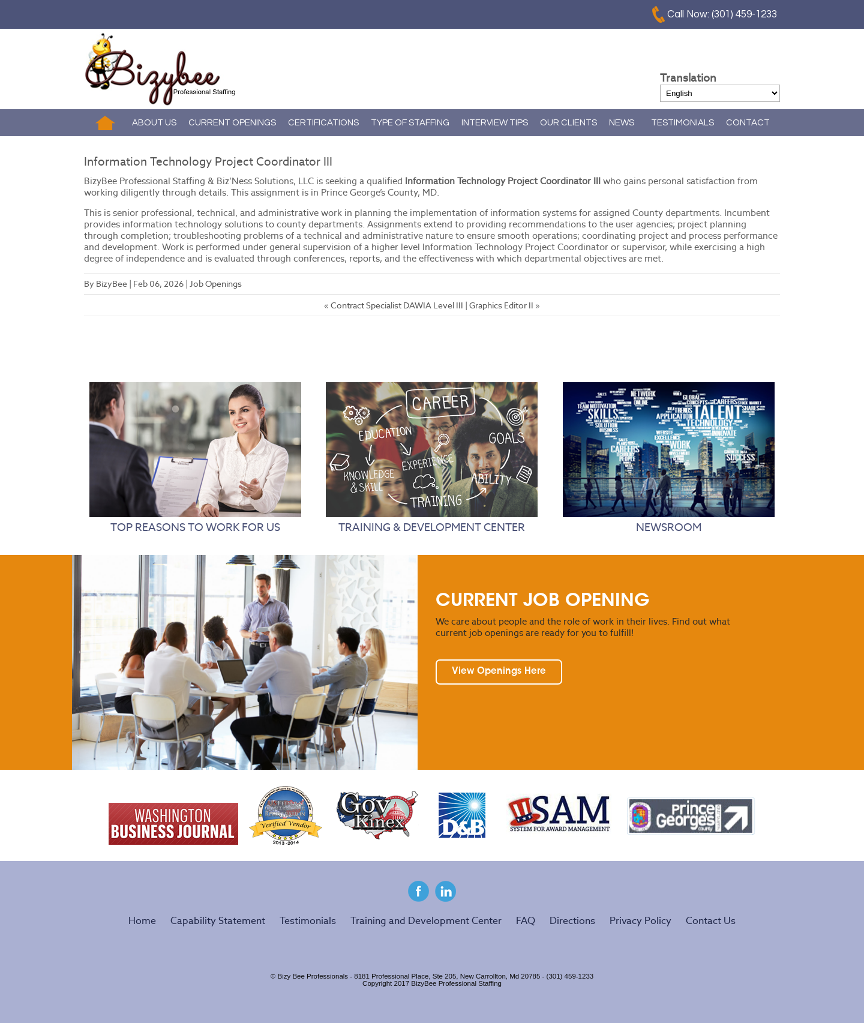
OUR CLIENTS (568, 122)
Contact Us (711, 920)
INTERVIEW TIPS (494, 122)
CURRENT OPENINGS (232, 122)
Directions (572, 920)
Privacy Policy (640, 920)
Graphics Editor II (501, 305)
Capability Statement (217, 920)
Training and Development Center (426, 920)
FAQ (525, 920)
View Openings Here (499, 671)
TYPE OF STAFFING (410, 122)
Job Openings (216, 283)
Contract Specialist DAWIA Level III (397, 305)
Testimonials (308, 920)
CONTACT (748, 122)
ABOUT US (154, 122)
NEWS (621, 122)
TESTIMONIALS (682, 122)
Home (105, 122)
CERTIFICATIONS (323, 122)
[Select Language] (720, 93)
